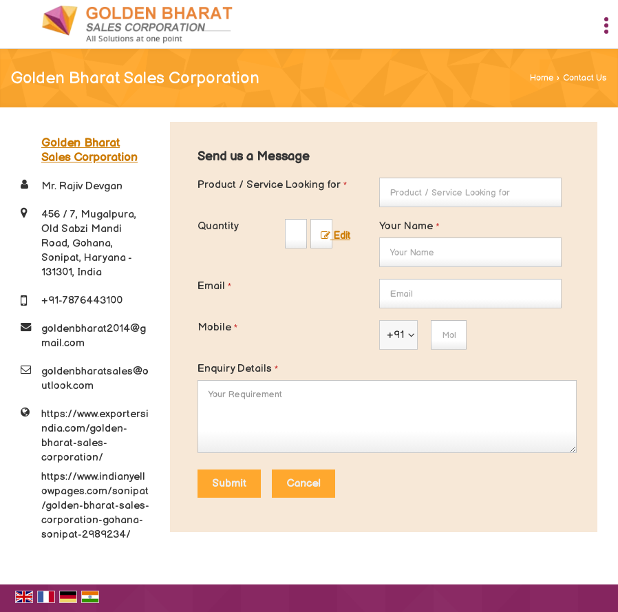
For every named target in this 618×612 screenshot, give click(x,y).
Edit (335, 236)
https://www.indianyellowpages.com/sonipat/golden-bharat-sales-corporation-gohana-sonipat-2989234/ (95, 505)
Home (541, 78)
